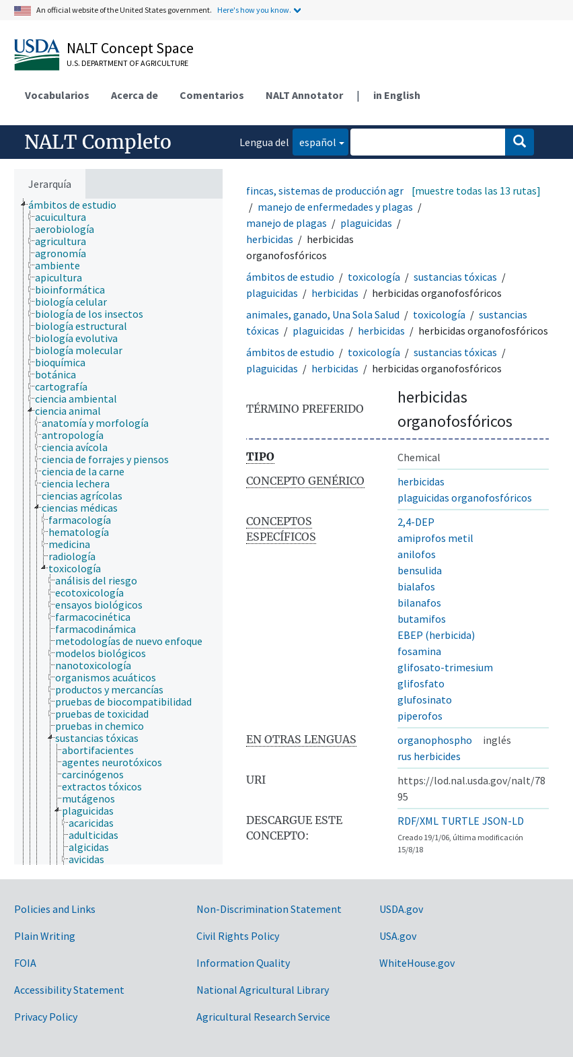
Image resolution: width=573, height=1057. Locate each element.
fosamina (419, 651)
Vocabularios (57, 95)
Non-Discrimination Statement (269, 909)
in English (396, 95)
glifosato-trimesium (445, 667)
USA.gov (397, 936)
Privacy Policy (45, 1016)
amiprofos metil (435, 538)
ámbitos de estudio (290, 276)
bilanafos (419, 602)
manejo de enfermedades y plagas (335, 206)
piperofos (420, 715)
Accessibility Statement (69, 989)
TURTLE (460, 820)
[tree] (118, 531)
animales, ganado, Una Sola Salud (322, 314)
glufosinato (424, 699)
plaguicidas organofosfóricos (464, 497)
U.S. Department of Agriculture (127, 63)
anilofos (416, 554)
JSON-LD (503, 820)
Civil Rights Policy (237, 936)
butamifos (421, 618)
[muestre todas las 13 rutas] (476, 190)
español (314, 141)
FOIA (25, 962)
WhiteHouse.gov (417, 962)
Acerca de (134, 95)
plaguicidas (366, 223)
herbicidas (269, 239)
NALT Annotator (304, 95)
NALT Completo (97, 142)
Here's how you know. (254, 10)
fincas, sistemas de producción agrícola (336, 190)
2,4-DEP (415, 521)
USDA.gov (401, 909)
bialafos (416, 586)
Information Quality (243, 962)
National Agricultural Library (262, 989)
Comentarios (212, 95)
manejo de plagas (286, 223)
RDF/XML (417, 820)
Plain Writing (44, 936)
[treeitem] (78, 205)
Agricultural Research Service (263, 1016)
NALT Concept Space (130, 47)
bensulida (419, 570)
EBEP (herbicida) (436, 635)
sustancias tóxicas (455, 276)
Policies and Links (55, 909)
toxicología (374, 276)
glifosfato (421, 683)
